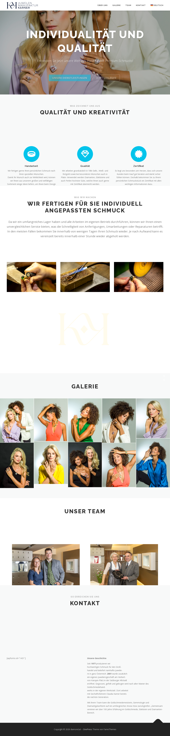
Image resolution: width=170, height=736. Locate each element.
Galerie (116, 5)
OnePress (87, 729)
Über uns (102, 5)
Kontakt (141, 5)
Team (128, 5)
